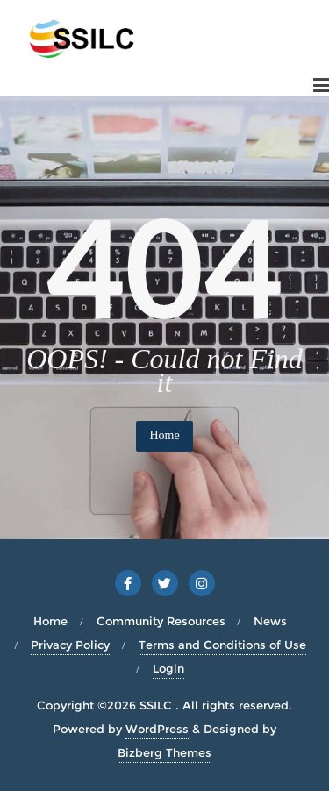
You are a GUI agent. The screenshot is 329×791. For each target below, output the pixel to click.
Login (168, 668)
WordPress (157, 729)
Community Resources (161, 621)
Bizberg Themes (164, 752)
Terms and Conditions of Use (222, 645)
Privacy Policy (70, 645)
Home (164, 435)
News (270, 621)
